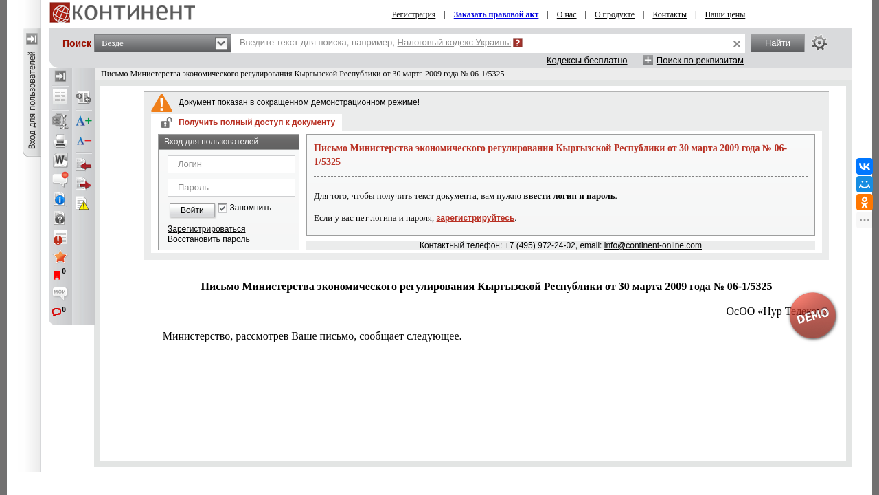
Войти (192, 210)
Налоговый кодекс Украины (455, 42)
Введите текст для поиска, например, (375, 42)
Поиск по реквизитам (700, 60)
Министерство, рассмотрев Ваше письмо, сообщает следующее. (312, 336)
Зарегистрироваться (206, 229)
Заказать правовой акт (496, 14)
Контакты (669, 14)
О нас (567, 14)
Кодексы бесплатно (587, 60)
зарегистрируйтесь (476, 218)
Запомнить (250, 208)
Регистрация (414, 14)
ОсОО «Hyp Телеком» (778, 311)
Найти (777, 43)
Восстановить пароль (209, 239)
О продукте (615, 14)
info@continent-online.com (653, 245)
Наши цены (725, 14)
